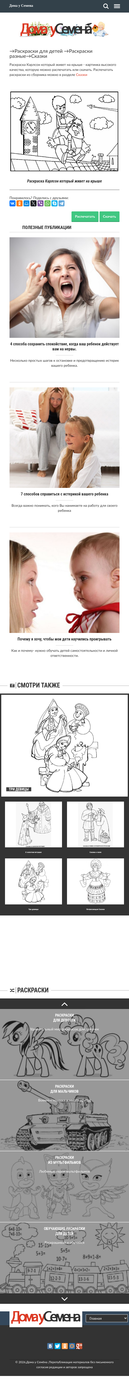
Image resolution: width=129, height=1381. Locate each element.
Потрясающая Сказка (95, 909)
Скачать (109, 216)
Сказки (39, 56)
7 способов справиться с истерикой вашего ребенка (64, 494)
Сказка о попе (95, 852)
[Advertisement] (64, 946)
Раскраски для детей (38, 51)
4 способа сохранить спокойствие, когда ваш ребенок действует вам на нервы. (64, 346)
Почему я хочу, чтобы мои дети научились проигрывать (65, 639)
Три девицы (33, 909)
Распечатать (85, 216)
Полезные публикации (47, 227)
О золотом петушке (33, 852)
